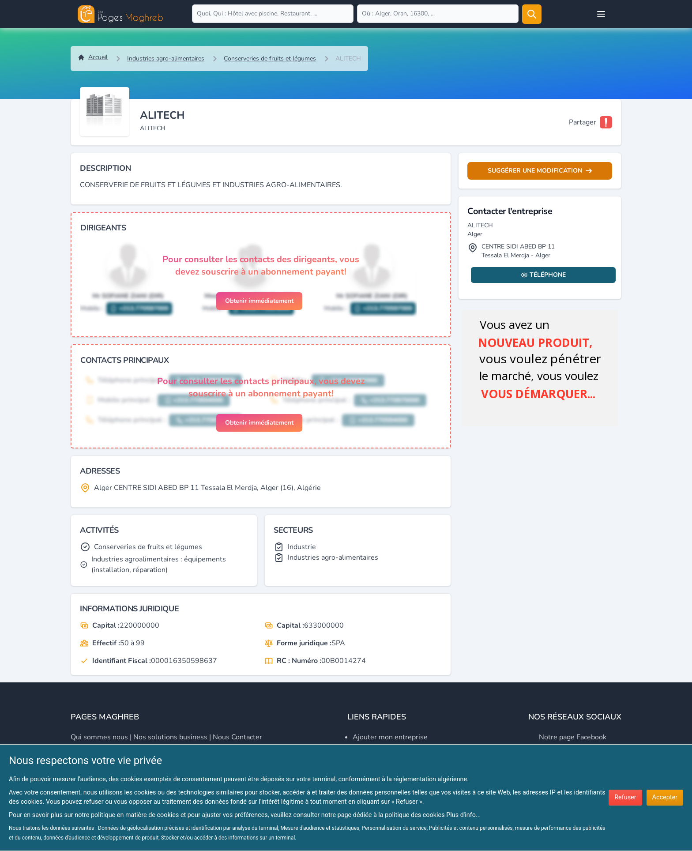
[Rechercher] (532, 14)
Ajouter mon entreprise (390, 737)
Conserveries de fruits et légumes (270, 58)
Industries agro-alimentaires (165, 58)
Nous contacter (237, 737)
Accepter (664, 797)
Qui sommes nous (99, 737)
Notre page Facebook (572, 737)
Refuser (625, 797)
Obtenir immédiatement (259, 301)
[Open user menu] (601, 14)
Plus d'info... (463, 815)
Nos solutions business (170, 737)
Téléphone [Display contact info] (543, 275)
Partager (582, 122)
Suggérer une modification (540, 170)
